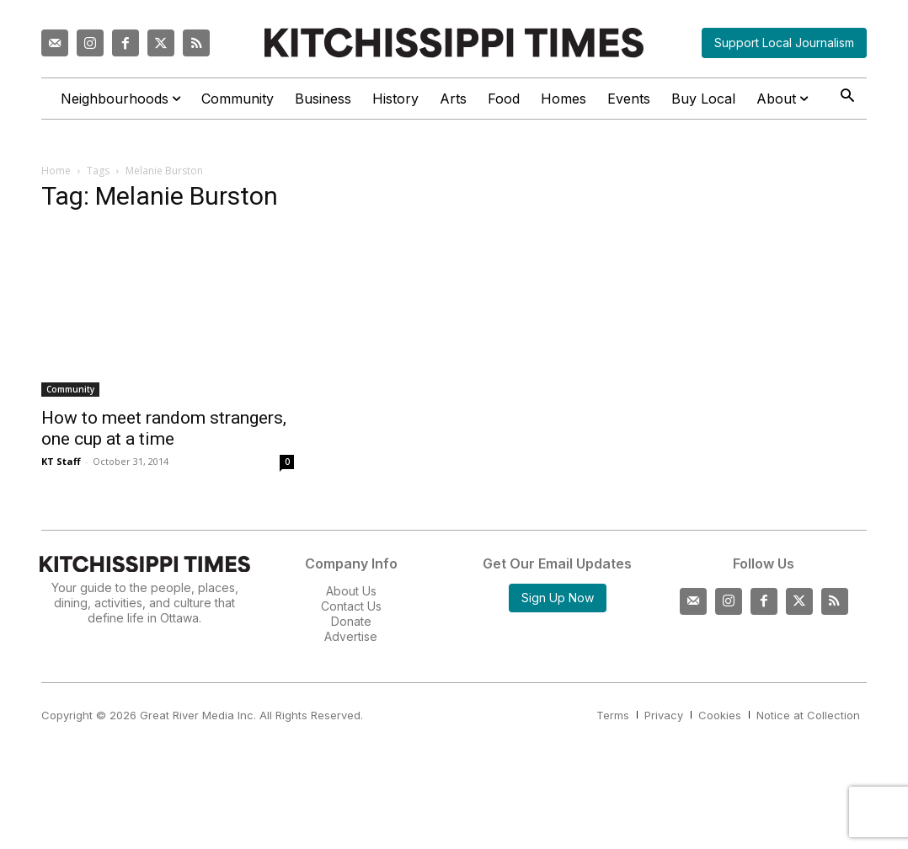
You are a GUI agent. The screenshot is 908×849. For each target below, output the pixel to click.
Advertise (350, 636)
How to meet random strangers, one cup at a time (163, 428)
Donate (351, 621)
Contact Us (351, 606)
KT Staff (61, 461)
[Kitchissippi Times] (454, 42)
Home (56, 170)
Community (70, 389)
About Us (351, 591)
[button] (847, 97)
